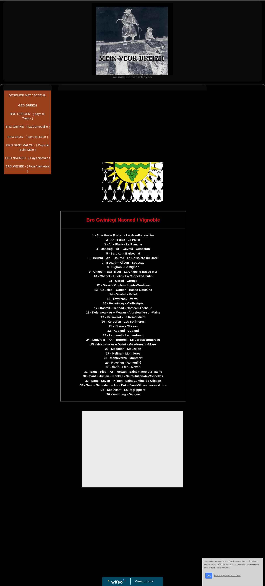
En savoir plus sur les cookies (227, 575)
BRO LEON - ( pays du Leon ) (27, 136)
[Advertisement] (132, 123)
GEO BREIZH (27, 105)
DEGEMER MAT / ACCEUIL (28, 95)
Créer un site (144, 581)
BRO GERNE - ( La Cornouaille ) (27, 126)
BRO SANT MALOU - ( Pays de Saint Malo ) (27, 147)
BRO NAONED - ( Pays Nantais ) (27, 158)
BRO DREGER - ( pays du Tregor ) (27, 116)
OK (209, 575)
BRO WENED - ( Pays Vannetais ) (27, 169)
